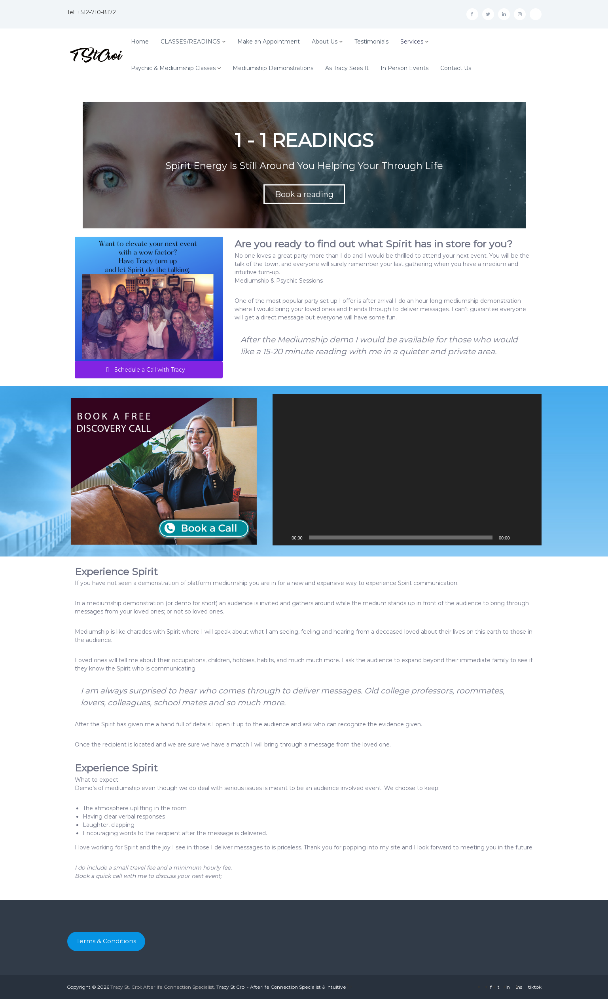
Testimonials (371, 41)
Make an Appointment (268, 41)
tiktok (535, 987)
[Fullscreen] (531, 537)
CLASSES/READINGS (190, 41)
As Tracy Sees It (347, 68)
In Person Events (404, 68)
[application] (407, 469)
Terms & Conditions (106, 941)
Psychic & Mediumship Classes (173, 68)
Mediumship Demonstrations (273, 68)
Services (411, 41)
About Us (324, 41)
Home (140, 41)
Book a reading (304, 194)
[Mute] (519, 537)
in (508, 987)
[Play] (283, 537)
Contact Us (455, 68)
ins (519, 987)
